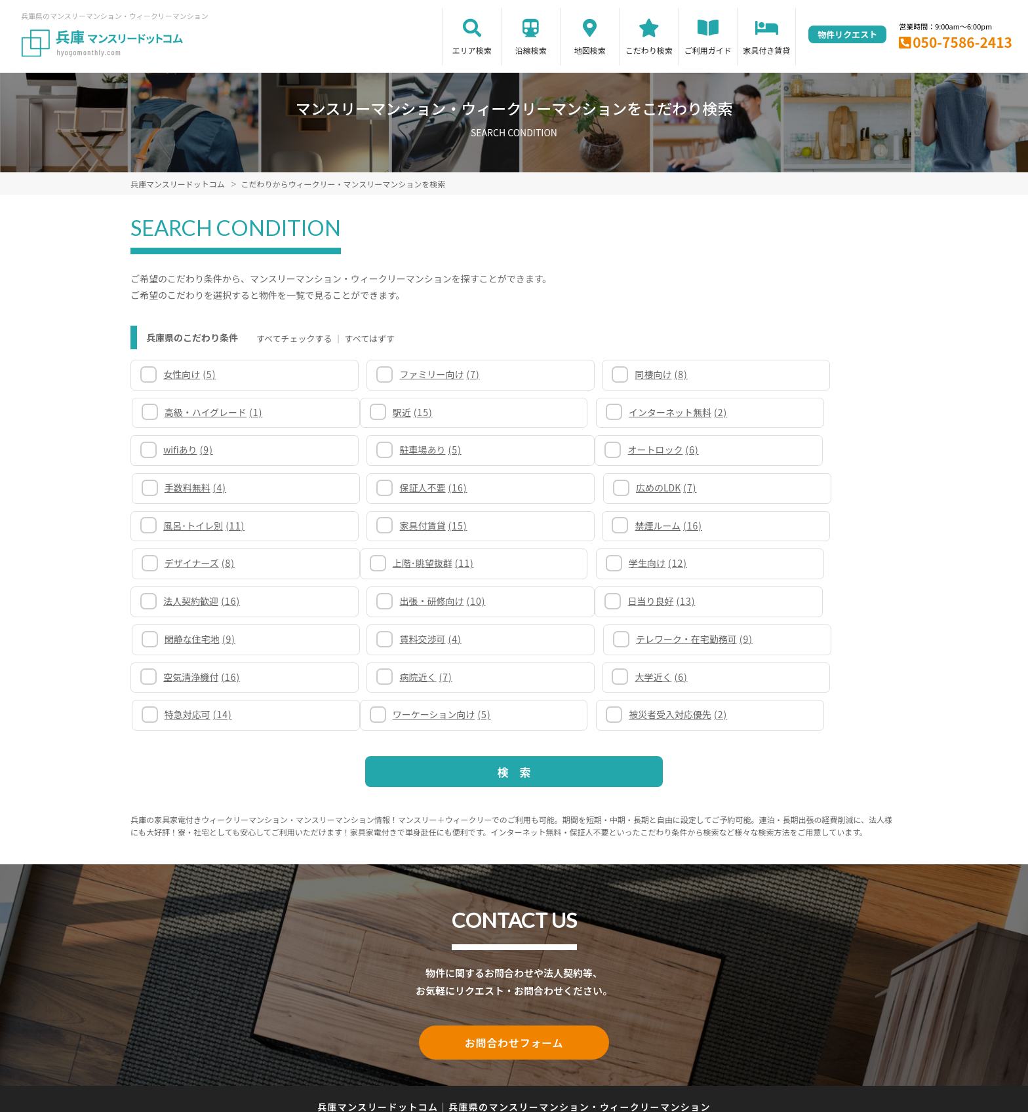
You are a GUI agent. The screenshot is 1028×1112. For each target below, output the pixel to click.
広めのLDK (777, 449)
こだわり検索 (649, 50)
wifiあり (578, 412)
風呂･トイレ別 (205, 487)
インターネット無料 (408, 412)
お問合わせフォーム (514, 965)
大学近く (579, 600)
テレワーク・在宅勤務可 (805, 562)
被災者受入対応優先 (408, 638)
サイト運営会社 (600, 1054)
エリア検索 (472, 50)
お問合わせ (668, 1054)
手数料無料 (389, 449)
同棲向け (579, 374)
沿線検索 (531, 50)
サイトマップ (423, 1054)
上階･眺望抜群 (205, 525)
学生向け (388, 525)
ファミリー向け (399, 374)
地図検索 (590, 50)
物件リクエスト (847, 34)
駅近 (185, 412)
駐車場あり (777, 412)
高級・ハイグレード (796, 374)
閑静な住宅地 (394, 562)
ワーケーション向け (214, 638)
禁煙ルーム (586, 487)
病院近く (385, 600)
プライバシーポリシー (509, 1054)
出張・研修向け (790, 525)
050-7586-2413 (962, 42)
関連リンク (360, 1054)
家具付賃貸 (392, 487)
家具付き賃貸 (766, 50)
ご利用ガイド (708, 50)
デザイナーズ (782, 487)
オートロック (200, 449)
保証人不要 (586, 449)
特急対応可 (780, 600)
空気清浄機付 (203, 600)
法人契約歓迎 (591, 525)
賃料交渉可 (583, 562)
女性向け (191, 374)
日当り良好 (198, 562)
